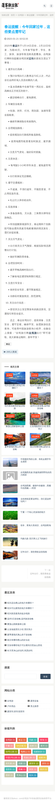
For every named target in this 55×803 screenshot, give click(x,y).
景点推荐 (34, 706)
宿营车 (10, 769)
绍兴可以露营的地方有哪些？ (40, 386)
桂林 (33, 745)
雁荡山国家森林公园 (15, 426)
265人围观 (10, 352)
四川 (43, 769)
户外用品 (11, 706)
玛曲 (32, 740)
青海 (43, 740)
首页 (13, 15)
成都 (42, 757)
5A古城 (21, 745)
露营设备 (34, 701)
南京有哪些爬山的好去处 (40, 447)
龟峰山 (25, 751)
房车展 (10, 763)
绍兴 (32, 775)
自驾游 (21, 15)
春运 (14, 45)
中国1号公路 (13, 757)
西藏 (21, 769)
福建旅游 (39, 751)
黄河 (43, 745)
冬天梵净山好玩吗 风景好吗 (19, 650)
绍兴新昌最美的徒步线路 (15, 407)
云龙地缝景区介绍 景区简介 (40, 427)
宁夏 (9, 745)
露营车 (33, 763)
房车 (45, 763)
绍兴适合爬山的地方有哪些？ (15, 386)
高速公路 (29, 757)
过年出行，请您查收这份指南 (40, 575)
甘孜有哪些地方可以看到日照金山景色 (24, 645)
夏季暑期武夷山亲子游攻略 (15, 447)
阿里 (32, 769)
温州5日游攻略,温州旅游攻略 (40, 407)
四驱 (21, 763)
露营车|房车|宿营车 (16, 711)
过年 (31, 58)
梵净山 (20, 775)
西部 (9, 775)
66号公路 (11, 751)
